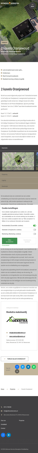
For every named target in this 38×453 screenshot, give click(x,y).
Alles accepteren (9, 241)
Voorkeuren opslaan (27, 241)
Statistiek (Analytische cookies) (11, 229)
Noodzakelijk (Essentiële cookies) (12, 225)
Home (2, 389)
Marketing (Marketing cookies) (11, 234)
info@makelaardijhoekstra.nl (17, 333)
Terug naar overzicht (16, 359)
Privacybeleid (5, 245)
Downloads (5, 186)
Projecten (12, 389)
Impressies (4, 148)
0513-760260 (7, 407)
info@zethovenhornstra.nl (11, 411)
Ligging (4, 180)
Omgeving (4, 174)
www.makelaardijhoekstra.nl (17, 336)
